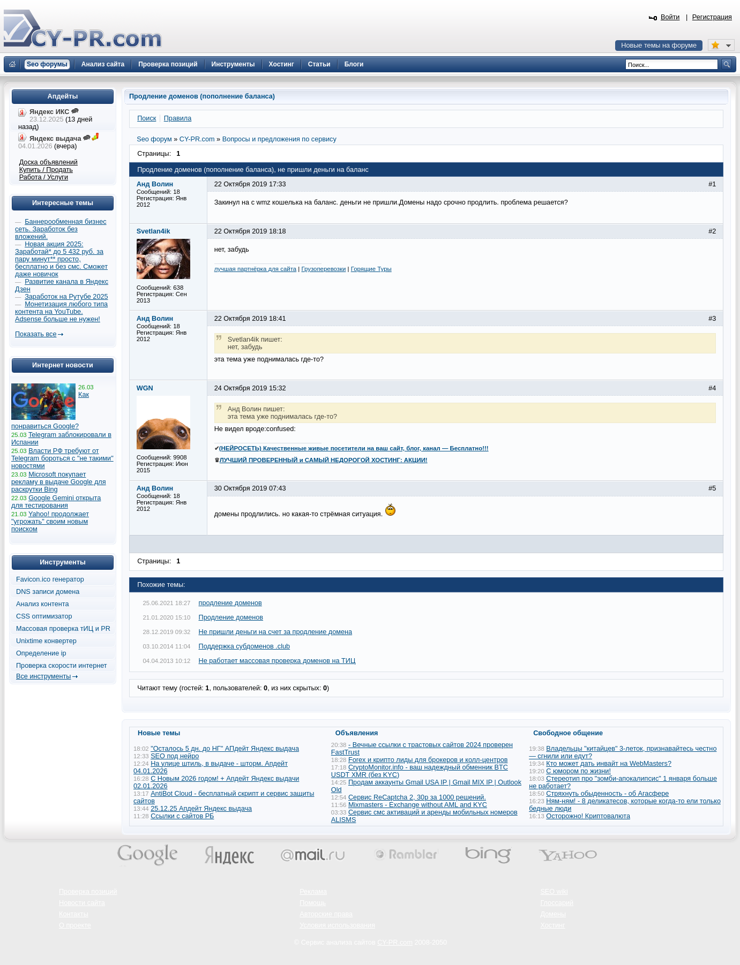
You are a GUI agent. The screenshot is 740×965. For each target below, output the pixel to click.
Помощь (313, 903)
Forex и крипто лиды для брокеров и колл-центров (428, 760)
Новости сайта (82, 903)
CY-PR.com (395, 942)
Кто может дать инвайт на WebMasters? (608, 763)
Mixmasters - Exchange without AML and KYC (417, 805)
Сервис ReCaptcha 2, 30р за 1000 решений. (417, 797)
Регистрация (712, 17)
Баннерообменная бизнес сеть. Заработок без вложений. (61, 229)
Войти (670, 17)
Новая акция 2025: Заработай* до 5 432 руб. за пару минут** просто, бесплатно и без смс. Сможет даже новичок (61, 259)
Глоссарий (556, 903)
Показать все (35, 334)
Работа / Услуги (43, 177)
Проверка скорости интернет (61, 665)
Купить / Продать (46, 170)
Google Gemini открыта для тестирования (56, 501)
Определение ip (41, 653)
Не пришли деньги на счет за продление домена (276, 632)
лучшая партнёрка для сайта (255, 269)
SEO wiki (553, 891)
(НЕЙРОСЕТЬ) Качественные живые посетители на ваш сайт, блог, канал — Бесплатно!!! (354, 448)
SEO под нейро (175, 756)
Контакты (73, 914)
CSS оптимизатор (44, 616)
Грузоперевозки (323, 269)
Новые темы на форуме (659, 45)
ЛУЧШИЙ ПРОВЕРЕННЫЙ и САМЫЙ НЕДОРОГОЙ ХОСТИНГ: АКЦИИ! (324, 460)
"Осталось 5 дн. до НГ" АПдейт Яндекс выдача (225, 748)
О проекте (75, 925)
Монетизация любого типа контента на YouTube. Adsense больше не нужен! (61, 311)
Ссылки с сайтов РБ (182, 816)
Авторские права (326, 914)
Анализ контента (42, 604)
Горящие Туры (371, 269)
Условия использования (337, 925)
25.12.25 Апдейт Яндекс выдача (201, 808)
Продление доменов (231, 617)
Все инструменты (43, 676)
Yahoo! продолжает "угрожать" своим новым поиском (50, 521)
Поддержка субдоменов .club (244, 646)
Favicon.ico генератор (50, 579)
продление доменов (230, 603)
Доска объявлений (48, 162)
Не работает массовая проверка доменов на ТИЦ (277, 661)
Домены (553, 914)
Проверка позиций (88, 891)
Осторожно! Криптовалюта (588, 816)
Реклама (313, 891)
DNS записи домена (47, 591)
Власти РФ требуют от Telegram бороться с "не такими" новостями (62, 458)
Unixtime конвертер (46, 641)
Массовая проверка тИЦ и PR (63, 628)
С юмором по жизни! (578, 771)
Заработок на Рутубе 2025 (66, 296)
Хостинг (552, 925)
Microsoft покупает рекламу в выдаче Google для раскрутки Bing (58, 482)
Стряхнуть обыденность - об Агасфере (607, 793)
